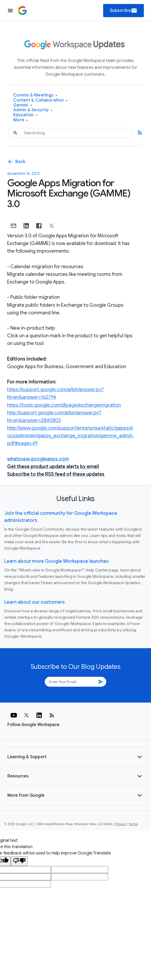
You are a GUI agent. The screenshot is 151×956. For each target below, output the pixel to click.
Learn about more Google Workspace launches (56, 561)
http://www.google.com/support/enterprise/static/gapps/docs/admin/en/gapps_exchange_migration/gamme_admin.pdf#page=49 (70, 435)
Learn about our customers (34, 602)
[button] (75, 756)
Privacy (120, 824)
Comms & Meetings (35, 95)
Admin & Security (33, 110)
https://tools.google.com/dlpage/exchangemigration (64, 405)
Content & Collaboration (40, 100)
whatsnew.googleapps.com (38, 459)
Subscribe (124, 10)
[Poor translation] (19, 861)
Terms (133, 824)
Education (25, 115)
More (20, 120)
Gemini (22, 105)
